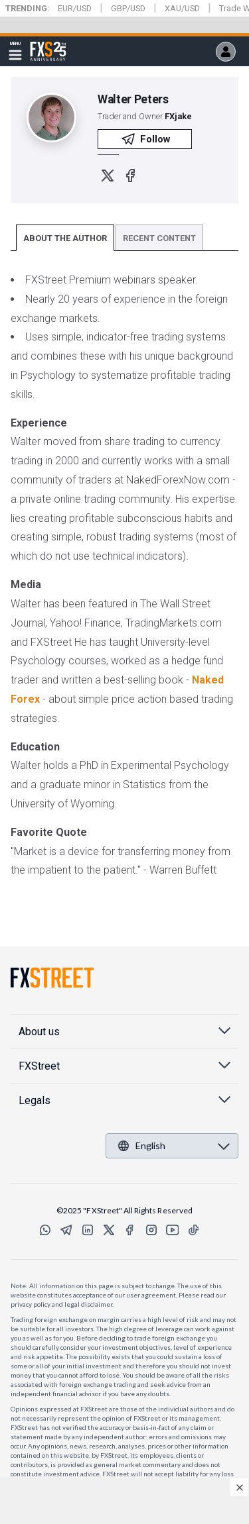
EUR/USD (75, 8)
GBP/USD (128, 8)
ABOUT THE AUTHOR (65, 238)
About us (39, 1031)
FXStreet (48, 44)
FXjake (178, 116)
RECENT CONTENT (159, 238)
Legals (34, 1100)
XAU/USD (182, 8)
